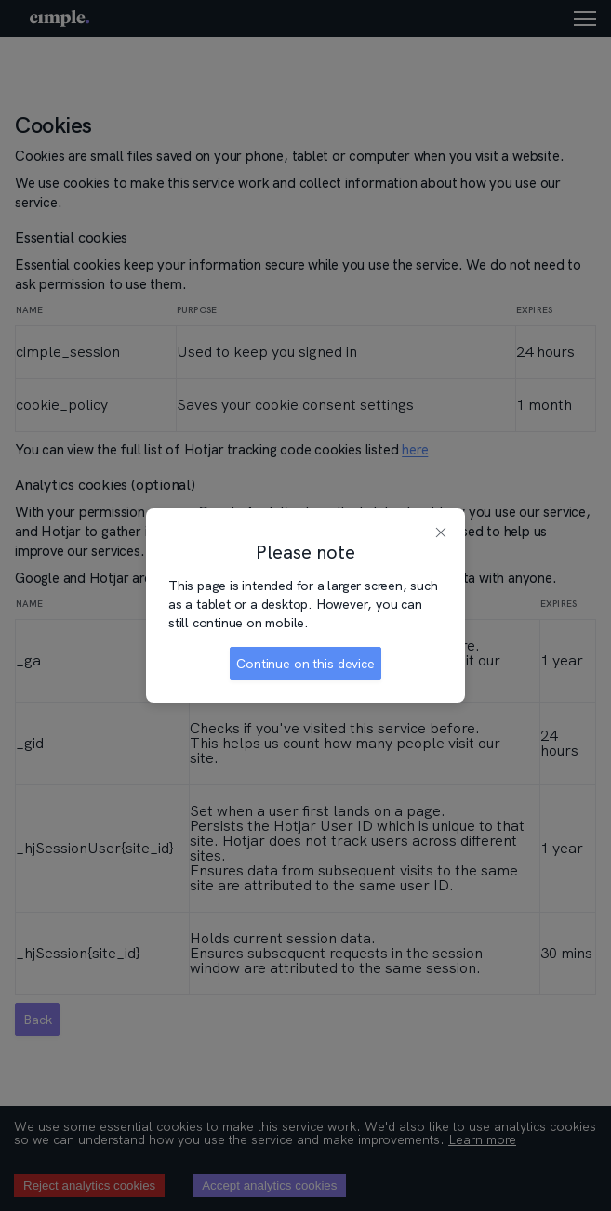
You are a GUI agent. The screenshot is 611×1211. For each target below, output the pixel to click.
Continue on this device (305, 663)
